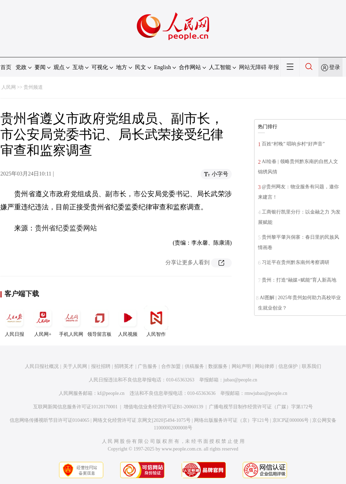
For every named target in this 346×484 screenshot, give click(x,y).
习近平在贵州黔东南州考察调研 (295, 262)
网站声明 (241, 366)
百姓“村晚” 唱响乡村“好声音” (293, 143)
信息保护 (288, 366)
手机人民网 (71, 321)
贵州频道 (33, 87)
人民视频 (128, 321)
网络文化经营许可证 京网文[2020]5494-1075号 (142, 420)
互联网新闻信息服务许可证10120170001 (75, 406)
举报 (273, 67)
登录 (334, 67)
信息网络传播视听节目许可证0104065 (49, 420)
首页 (5, 67)
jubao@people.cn (240, 379)
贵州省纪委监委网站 (66, 228)
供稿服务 (194, 366)
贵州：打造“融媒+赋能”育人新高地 (299, 280)
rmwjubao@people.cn (265, 393)
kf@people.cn (111, 393)
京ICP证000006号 (290, 420)
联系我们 (311, 366)
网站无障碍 (253, 67)
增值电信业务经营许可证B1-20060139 (163, 406)
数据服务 (218, 366)
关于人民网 (75, 366)
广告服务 (147, 366)
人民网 (8, 87)
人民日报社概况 (42, 366)
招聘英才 (124, 366)
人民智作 (156, 321)
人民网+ (43, 321)
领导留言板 (99, 321)
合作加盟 (171, 366)
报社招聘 (100, 366)
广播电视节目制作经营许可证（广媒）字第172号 (261, 406)
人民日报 (14, 321)
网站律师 (264, 366)
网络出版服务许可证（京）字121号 (231, 420)
